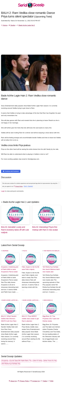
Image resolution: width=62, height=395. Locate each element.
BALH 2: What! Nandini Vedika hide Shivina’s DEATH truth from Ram (8, 318)
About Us (13, 381)
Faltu (25, 250)
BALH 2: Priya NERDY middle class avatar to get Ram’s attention (30, 318)
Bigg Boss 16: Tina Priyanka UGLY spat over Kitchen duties (51, 318)
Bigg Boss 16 (48, 300)
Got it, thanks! (28, 186)
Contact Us (35, 381)
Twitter (44, 381)
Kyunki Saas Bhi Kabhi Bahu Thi (20, 360)
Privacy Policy (18, 186)
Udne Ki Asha (37, 360)
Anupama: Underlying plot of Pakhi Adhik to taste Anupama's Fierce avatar (9, 269)
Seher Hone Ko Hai (50, 360)
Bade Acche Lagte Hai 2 (26, 25)
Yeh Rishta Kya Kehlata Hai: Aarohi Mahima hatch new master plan (51, 269)
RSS (50, 381)
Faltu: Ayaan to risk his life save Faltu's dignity (30, 268)
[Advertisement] (31, 41)
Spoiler (12, 25)
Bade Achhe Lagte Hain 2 (11, 300)
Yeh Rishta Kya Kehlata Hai (11, 363)
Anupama (5, 250)
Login (3, 191)
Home (4, 25)
